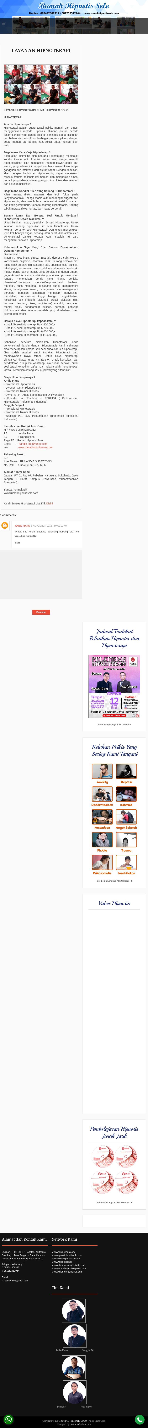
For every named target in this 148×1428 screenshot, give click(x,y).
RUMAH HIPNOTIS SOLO (74, 1421)
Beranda (41, 612)
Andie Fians (22, 526)
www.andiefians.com (81, 1424)
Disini (49, 503)
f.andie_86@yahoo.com (33, 443)
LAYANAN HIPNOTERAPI (41, 50)
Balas (17, 543)
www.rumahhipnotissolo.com (35, 447)
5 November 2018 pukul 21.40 (49, 526)
